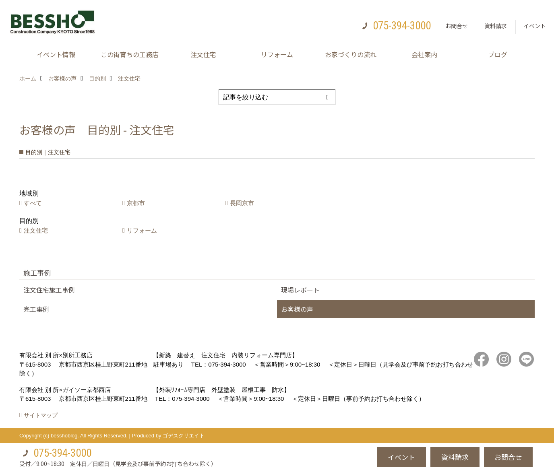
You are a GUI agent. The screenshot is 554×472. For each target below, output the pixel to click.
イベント (534, 26)
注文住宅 (203, 54)
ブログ (497, 54)
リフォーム (277, 54)
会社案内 (424, 54)
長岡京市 (242, 203)
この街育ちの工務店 (130, 54)
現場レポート (300, 290)
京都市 (136, 203)
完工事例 (36, 309)
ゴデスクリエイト (184, 436)
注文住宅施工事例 (49, 290)
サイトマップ (41, 415)
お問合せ (456, 26)
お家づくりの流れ (350, 54)
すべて (33, 203)
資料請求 (495, 26)
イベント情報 (56, 54)
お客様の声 (297, 309)
